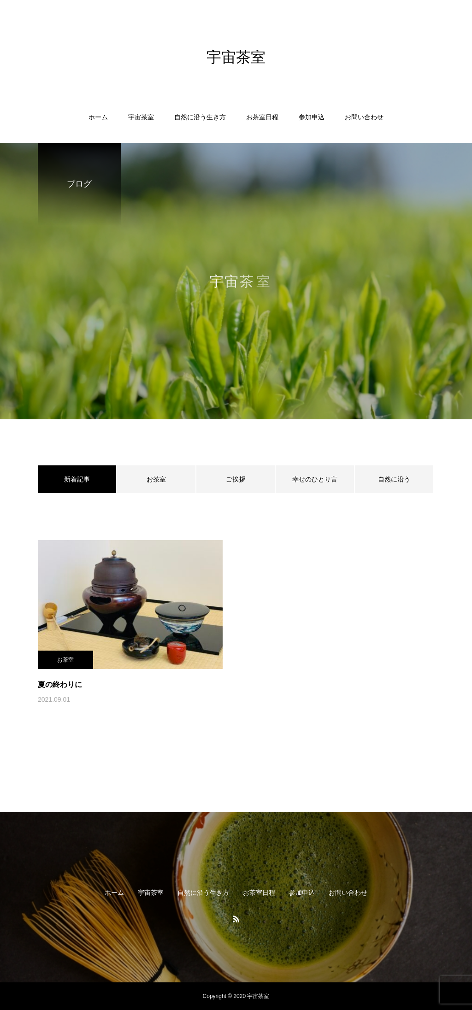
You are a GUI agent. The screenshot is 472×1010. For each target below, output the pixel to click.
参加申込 (311, 117)
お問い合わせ (364, 117)
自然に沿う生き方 (200, 117)
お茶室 (156, 479)
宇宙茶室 (141, 117)
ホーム (98, 117)
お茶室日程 (262, 117)
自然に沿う (394, 479)
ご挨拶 (235, 479)
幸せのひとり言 (314, 479)
